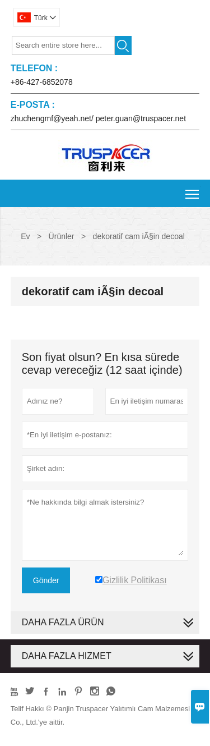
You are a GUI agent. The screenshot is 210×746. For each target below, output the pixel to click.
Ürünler (61, 236)
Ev (25, 236)
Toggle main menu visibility (192, 190)
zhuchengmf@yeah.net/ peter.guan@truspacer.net (98, 118)
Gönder (46, 580)
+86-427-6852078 (42, 81)
